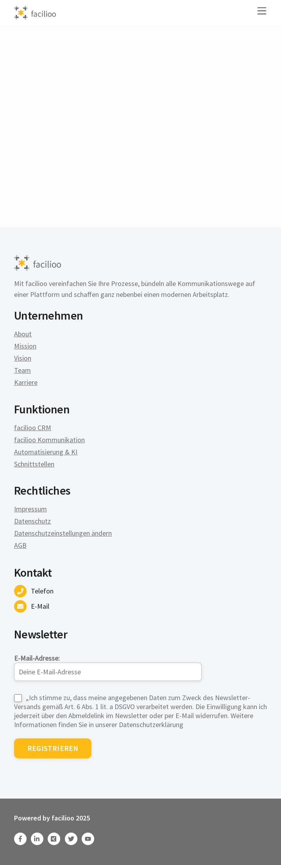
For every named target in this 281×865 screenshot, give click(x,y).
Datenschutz (32, 520)
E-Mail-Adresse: (108, 667)
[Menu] (262, 11)
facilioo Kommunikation (49, 439)
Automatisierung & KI (45, 451)
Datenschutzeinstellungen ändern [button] (63, 533)
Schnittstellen (34, 463)
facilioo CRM (32, 427)
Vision (22, 358)
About (23, 333)
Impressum (30, 508)
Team (22, 370)
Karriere (26, 382)
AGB (20, 545)
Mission (25, 345)
